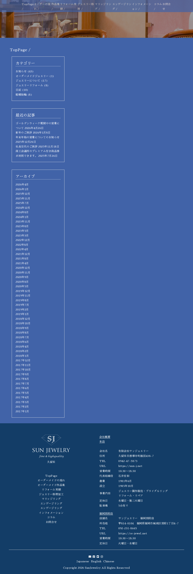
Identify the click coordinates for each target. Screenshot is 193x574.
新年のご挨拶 (24, 132)
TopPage (28, 4)
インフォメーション (51, 512)
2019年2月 (22, 309)
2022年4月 (22, 249)
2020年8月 (22, 281)
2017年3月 (22, 402)
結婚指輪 (21, 94)
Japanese (83, 561)
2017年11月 (23, 365)
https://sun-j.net (130, 466)
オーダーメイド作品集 (51, 485)
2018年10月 (23, 323)
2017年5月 (22, 393)
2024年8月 (22, 212)
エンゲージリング (51, 503)
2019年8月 (22, 300)
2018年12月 (23, 319)
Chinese (108, 561)
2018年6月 (22, 342)
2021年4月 (22, 263)
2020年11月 (23, 272)
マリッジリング (51, 499)
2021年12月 (23, 254)
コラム (158, 4)
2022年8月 (22, 244)
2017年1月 (22, 411)
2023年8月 (22, 226)
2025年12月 (23, 193)
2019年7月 (22, 305)
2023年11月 (23, 221)
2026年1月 (22, 189)
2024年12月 (23, 207)
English (96, 561)
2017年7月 (22, 383)
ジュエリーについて (28, 80)
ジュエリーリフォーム (29, 85)
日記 (18, 90)
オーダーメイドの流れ (51, 480)
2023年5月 (22, 230)
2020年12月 (23, 268)
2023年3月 (22, 235)
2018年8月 (22, 332)
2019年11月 (23, 295)
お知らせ (21, 71)
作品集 (55, 4)
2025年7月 (22, 203)
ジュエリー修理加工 (51, 494)
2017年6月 (22, 388)
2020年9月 (22, 277)
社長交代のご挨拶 (27, 146)
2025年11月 (23, 198)
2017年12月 (23, 360)
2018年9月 (22, 328)
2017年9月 (22, 374)
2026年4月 (22, 184)
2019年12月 (23, 291)
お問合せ (51, 522)
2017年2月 (22, 406)
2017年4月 (22, 397)
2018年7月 (22, 337)
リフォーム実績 (51, 489)
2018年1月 (22, 356)
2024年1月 (22, 217)
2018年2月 (22, 351)
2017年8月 (22, 379)
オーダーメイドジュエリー (32, 76)
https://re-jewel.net (132, 533)
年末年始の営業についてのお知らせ (38, 137)
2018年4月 (22, 346)
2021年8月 (22, 258)
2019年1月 (22, 314)
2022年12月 (23, 240)
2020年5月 (22, 286)
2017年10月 (23, 369)
